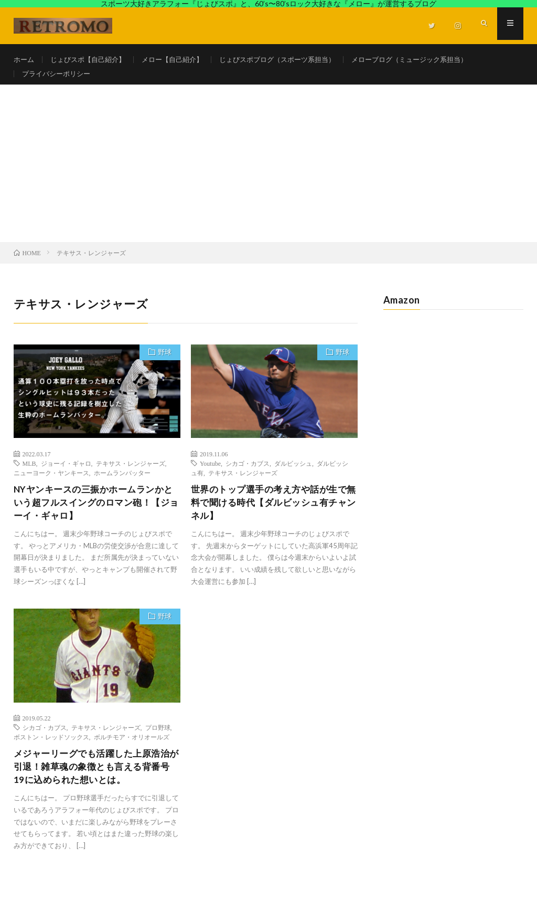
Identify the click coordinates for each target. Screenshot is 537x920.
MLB (29, 474)
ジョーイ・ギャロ (66, 474)
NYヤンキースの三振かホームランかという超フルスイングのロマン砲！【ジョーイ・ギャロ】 (93, 514)
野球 (163, 364)
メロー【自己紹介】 (182, 59)
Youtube (210, 474)
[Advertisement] (268, 173)
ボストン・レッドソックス (51, 750)
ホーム (25, 59)
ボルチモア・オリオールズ (131, 750)
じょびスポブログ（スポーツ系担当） (293, 59)
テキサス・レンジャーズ (130, 474)
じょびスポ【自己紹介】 (92, 59)
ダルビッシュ (293, 474)
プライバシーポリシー (58, 79)
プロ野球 (157, 740)
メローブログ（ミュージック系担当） (434, 59)
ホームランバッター (122, 483)
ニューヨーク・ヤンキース (51, 483)
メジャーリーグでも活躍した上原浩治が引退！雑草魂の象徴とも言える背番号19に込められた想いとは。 (96, 781)
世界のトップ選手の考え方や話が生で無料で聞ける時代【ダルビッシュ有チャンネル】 (273, 514)
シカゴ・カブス (247, 474)
